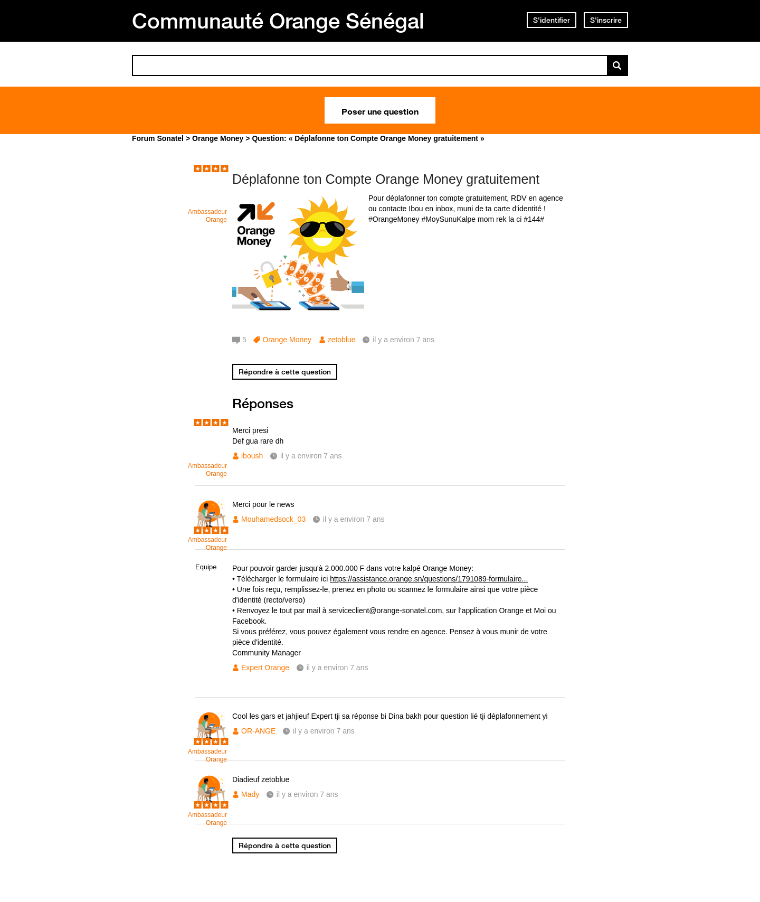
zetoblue (342, 339)
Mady (250, 794)
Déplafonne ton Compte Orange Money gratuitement (385, 179)
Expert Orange (265, 667)
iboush (252, 456)
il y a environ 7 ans (311, 456)
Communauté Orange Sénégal (278, 20)
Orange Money (286, 339)
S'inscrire (606, 20)
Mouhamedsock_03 (273, 519)
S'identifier (551, 20)
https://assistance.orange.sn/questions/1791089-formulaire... (429, 579)
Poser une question (380, 110)
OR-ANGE (258, 731)
